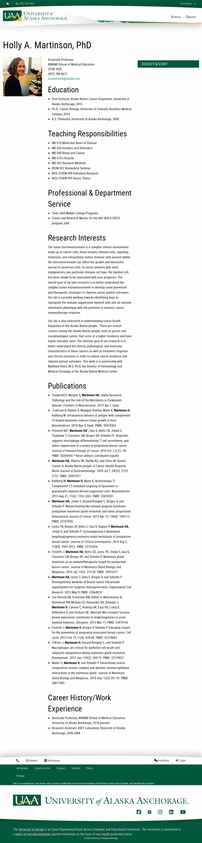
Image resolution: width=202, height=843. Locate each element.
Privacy (20, 776)
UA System (22, 768)
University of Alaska (31, 829)
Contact (61, 768)
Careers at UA (42, 768)
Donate (76, 768)
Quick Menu (186, 3)
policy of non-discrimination (33, 834)
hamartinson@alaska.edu (64, 78)
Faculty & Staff (155, 64)
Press (89, 768)
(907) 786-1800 (25, 3)
